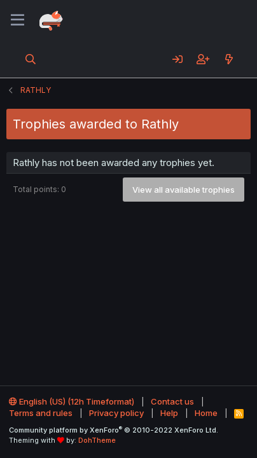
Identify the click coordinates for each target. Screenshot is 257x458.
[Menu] (17, 20)
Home (206, 413)
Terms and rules (41, 413)
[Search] (31, 59)
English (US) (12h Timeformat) (71, 401)
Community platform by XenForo (113, 430)
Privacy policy (116, 413)
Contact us (172, 401)
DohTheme (97, 440)
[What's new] (229, 59)
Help (169, 413)
